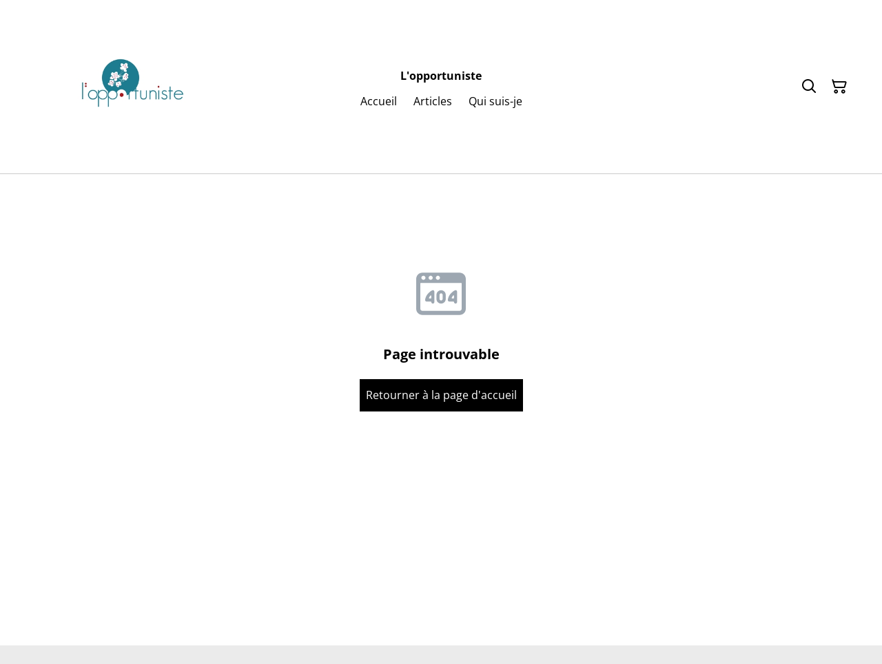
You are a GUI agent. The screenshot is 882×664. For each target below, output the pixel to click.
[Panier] (839, 87)
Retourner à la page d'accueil (441, 395)
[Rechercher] (809, 87)
